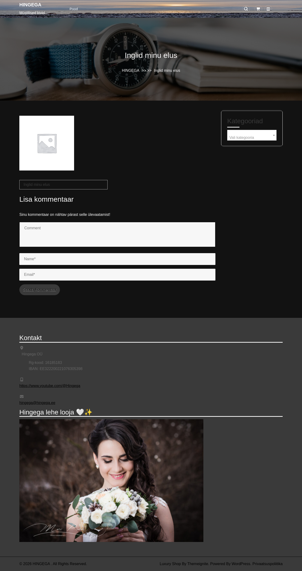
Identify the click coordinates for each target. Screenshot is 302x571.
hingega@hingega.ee (37, 403)
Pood (74, 9)
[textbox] (251, 137)
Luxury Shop (170, 564)
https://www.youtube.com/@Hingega (49, 386)
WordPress (241, 564)
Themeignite (197, 564)
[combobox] (252, 135)
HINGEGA (30, 4)
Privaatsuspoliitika (267, 564)
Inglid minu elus (37, 185)
